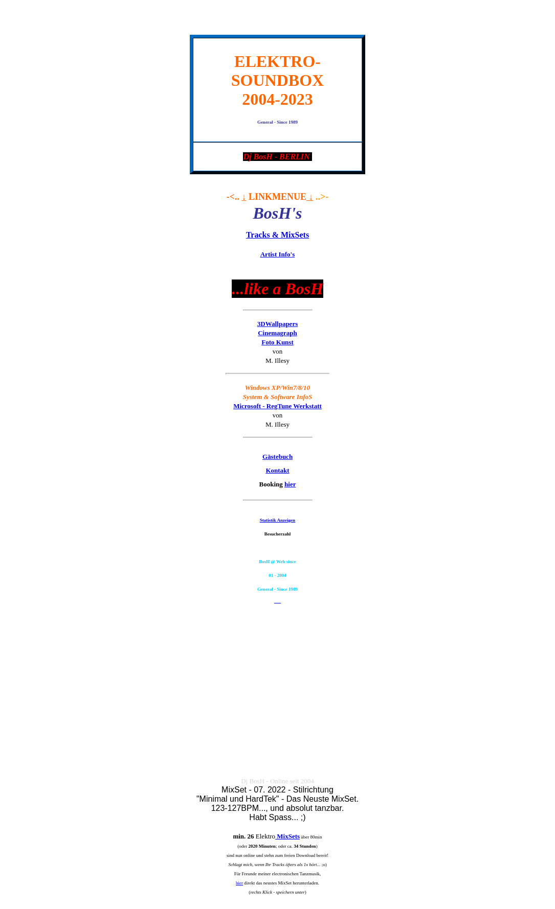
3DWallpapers (277, 324)
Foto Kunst (277, 342)
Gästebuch (277, 456)
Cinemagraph (277, 333)
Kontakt (277, 470)
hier (290, 484)
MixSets (287, 836)
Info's (277, 254)
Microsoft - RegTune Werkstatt (277, 406)
